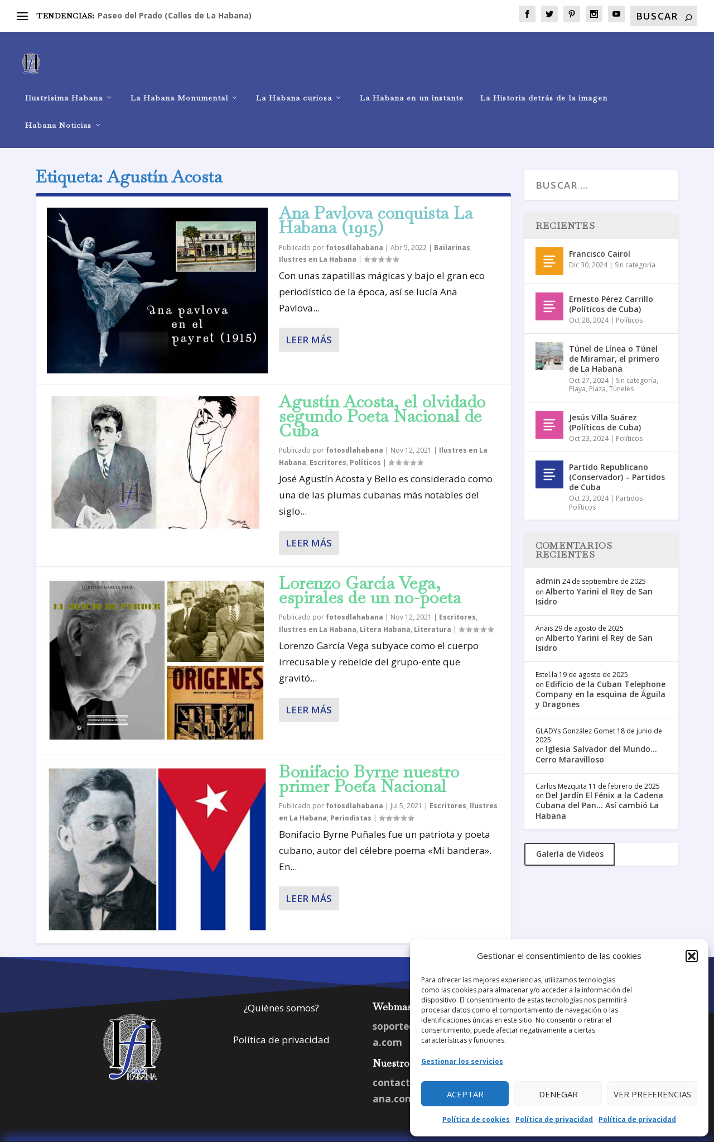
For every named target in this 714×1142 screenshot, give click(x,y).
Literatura (432, 612)
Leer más (309, 322)
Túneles (621, 372)
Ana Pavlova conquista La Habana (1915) (375, 203)
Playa (577, 372)
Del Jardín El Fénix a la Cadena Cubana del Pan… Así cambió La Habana (599, 788)
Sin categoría (635, 248)
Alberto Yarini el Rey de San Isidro (594, 579)
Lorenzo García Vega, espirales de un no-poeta (370, 573)
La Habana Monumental (179, 81)
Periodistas (351, 801)
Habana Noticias (58, 108)
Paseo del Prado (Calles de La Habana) (175, 15)
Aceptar (465, 1094)
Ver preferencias (652, 1094)
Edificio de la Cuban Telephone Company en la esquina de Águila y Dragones (600, 677)
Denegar (558, 1094)
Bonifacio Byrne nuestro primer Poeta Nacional (369, 762)
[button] (691, 956)
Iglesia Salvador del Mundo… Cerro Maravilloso (596, 737)
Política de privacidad (554, 1119)
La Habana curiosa (294, 81)
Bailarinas (452, 231)
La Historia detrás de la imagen (543, 81)
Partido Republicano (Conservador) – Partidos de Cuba (617, 460)
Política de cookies (476, 1119)
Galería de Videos (570, 837)
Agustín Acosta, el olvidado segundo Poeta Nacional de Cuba (382, 399)
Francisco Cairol (599, 237)
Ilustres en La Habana (317, 242)
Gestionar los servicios (462, 1061)
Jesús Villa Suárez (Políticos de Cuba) (605, 405)
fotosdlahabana (354, 231)
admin (548, 564)
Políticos (365, 445)
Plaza (597, 372)
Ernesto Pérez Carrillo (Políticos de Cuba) (611, 287)
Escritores (328, 445)
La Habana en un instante (412, 81)
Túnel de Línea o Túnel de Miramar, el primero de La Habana (614, 342)
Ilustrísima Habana (64, 81)
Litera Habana (385, 612)
